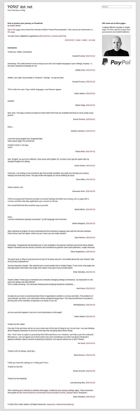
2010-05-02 (90, 397)
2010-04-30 (90, 371)
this (14, 30)
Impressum (50, 404)
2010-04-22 (69, 40)
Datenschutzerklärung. (65, 404)
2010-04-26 (90, 355)
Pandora (55, 36)
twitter (84, 40)
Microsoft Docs (45, 36)
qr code (92, 40)
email (78, 40)
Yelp (64, 36)
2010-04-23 (90, 179)
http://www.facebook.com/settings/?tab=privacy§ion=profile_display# (46, 393)
